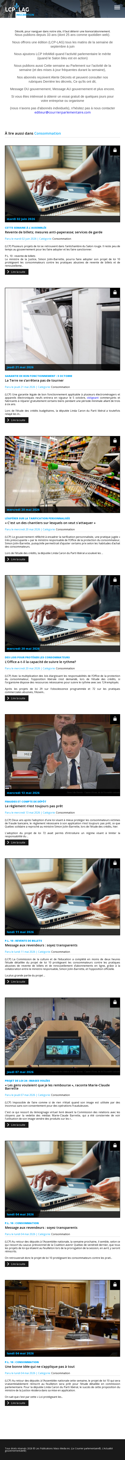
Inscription (21, 14)
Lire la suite (18, 272)
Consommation (61, 238)
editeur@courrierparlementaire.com (63, 112)
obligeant (93, 397)
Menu (117, 7)
